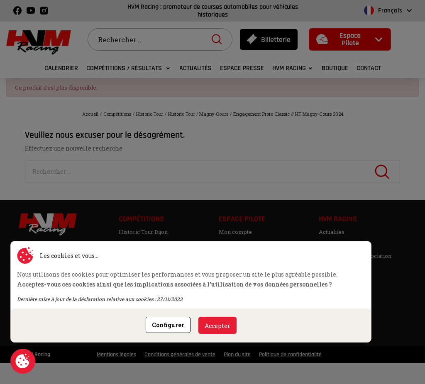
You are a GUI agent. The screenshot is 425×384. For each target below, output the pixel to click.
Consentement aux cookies (22, 361)
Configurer (168, 325)
